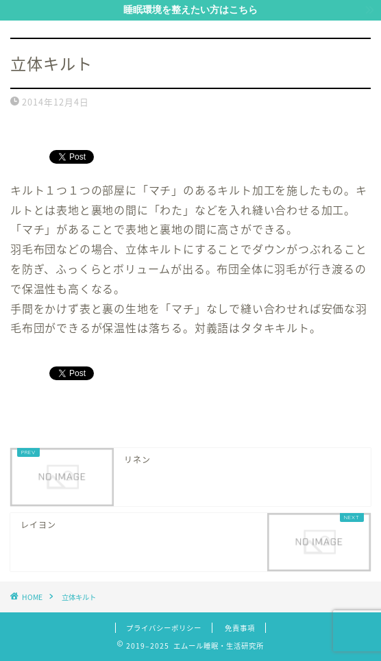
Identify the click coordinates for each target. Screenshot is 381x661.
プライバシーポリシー (163, 628)
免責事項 (240, 628)
